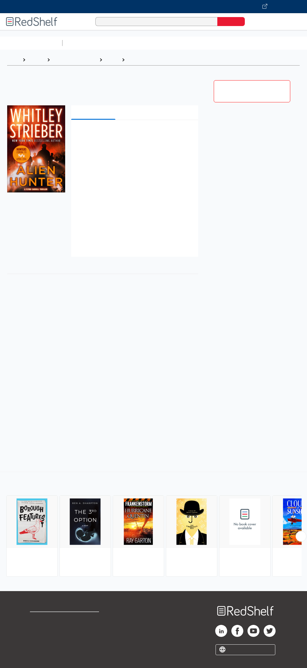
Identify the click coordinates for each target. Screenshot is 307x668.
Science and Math (117, 43)
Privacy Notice (46, 638)
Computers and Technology (170, 43)
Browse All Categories (31, 43)
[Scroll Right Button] (301, 536)
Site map (40, 648)
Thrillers (137, 60)
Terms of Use (91, 619)
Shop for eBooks (49, 619)
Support (39, 628)
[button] (136, 134)
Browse (36, 60)
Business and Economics (232, 43)
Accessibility (90, 638)
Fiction (112, 60)
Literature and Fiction (75, 60)
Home (13, 60)
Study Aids (80, 43)
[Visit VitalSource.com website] (153, 6)
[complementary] (153, 525)
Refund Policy (91, 628)
